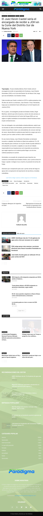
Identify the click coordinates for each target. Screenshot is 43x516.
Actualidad (4, 332)
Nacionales (8, 13)
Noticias (36, 183)
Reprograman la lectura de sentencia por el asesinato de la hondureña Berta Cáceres (32, 205)
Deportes (4, 353)
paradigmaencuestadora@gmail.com (25, 495)
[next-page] (6, 263)
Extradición (26, 181)
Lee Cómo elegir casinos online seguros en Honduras (21, 178)
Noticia (17, 16)
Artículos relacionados (9, 233)
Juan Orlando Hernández (8, 183)
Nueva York (5, 185)
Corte (11, 181)
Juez (17, 183)
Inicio (3, 13)
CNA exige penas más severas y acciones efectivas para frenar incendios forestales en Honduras (26, 248)
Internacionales (11, 16)
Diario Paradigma (18, 181)
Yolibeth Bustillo (8, 31)
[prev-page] (3, 263)
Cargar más (21, 310)
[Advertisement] (21, 75)
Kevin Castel (22, 183)
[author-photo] (21, 222)
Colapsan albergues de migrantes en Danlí (11, 204)
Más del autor (21, 233)
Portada (21, 16)
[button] (3, 9)
